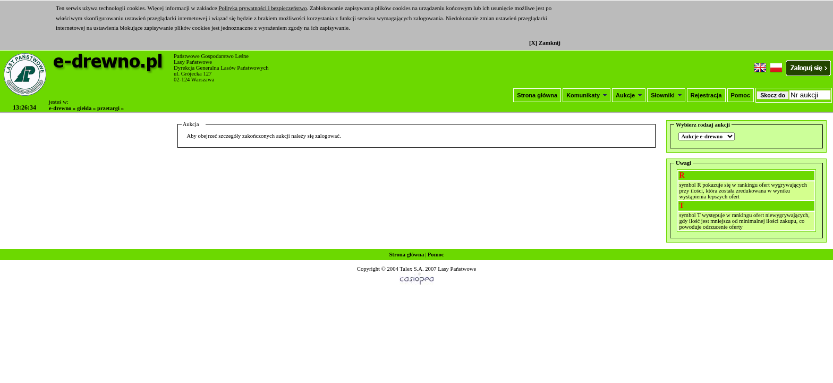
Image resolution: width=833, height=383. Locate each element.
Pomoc (741, 95)
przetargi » (110, 108)
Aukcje (629, 95)
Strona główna (537, 95)
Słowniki (666, 95)
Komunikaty (586, 95)
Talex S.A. (411, 269)
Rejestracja (706, 95)
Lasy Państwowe (457, 269)
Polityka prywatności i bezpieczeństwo (262, 8)
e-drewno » (62, 108)
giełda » (86, 108)
